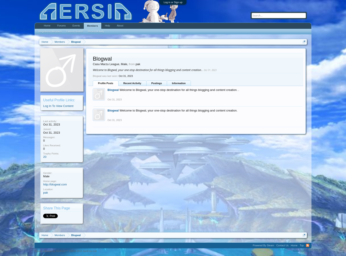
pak (45, 192)
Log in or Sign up (173, 2)
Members (92, 25)
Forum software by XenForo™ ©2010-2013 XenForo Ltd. (66, 251)
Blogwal (113, 90)
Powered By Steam (263, 245)
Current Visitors (74, 31)
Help (107, 25)
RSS (307, 245)
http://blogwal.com (55, 184)
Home (47, 25)
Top (302, 245)
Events (76, 25)
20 (44, 157)
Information (179, 83)
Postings (156, 83)
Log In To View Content (58, 106)
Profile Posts (105, 83)
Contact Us (282, 245)
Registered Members (50, 31)
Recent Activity (132, 83)
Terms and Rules (302, 251)
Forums (61, 25)
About (120, 25)
